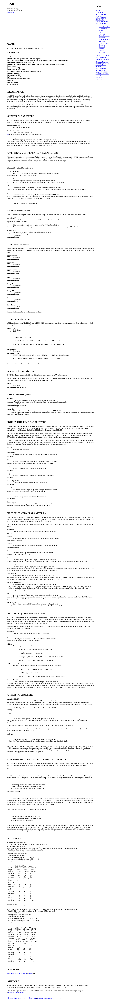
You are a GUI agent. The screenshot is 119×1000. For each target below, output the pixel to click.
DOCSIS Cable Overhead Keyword (104, 45)
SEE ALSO (99, 77)
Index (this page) (15, 998)
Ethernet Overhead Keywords (102, 50)
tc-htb (31, 973)
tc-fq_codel (23, 973)
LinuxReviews (30, 998)
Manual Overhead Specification (104, 27)
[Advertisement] (50, 26)
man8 (58, 998)
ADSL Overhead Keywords (104, 37)
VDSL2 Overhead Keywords (104, 40)
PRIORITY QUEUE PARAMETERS (102, 64)
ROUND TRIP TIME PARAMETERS (102, 56)
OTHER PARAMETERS (101, 67)
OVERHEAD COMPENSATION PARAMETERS (102, 21)
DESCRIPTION (101, 14)
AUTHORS (99, 79)
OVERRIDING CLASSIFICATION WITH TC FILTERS (102, 72)
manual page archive (45, 998)
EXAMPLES (100, 76)
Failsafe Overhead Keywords (102, 32)
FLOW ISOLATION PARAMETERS (102, 60)
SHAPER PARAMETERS (101, 17)
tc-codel (14, 973)
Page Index (11, 12)
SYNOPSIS (99, 12)
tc (8, 134)
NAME (98, 11)
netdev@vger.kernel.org (16, 992)
